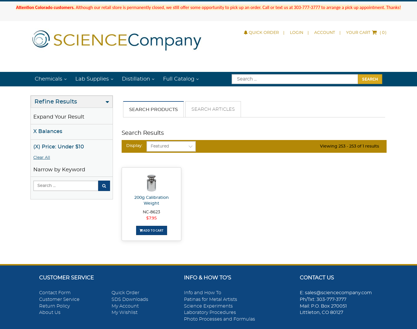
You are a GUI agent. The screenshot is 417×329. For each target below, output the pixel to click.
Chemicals (48, 79)
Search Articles (213, 109)
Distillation (136, 79)
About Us (50, 312)
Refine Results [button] (55, 102)
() (366, 33)
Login (296, 33)
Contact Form (55, 292)
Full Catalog (178, 79)
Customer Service (59, 299)
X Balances (47, 131)
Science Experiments (208, 306)
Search (370, 79)
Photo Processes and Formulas (219, 319)
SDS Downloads (129, 299)
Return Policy (54, 306)
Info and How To (202, 292)
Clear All (41, 158)
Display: (134, 146)
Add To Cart (152, 230)
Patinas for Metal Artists (210, 299)
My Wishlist (124, 312)
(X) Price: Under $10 (58, 147)
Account (324, 33)
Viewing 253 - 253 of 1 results (349, 146)
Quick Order (261, 33)
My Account (125, 306)
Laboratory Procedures (210, 312)
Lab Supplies (92, 79)
